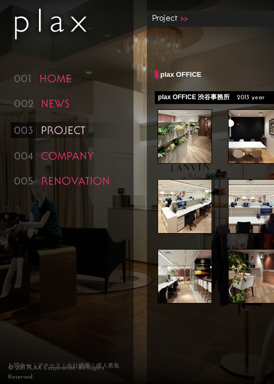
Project (165, 17)
